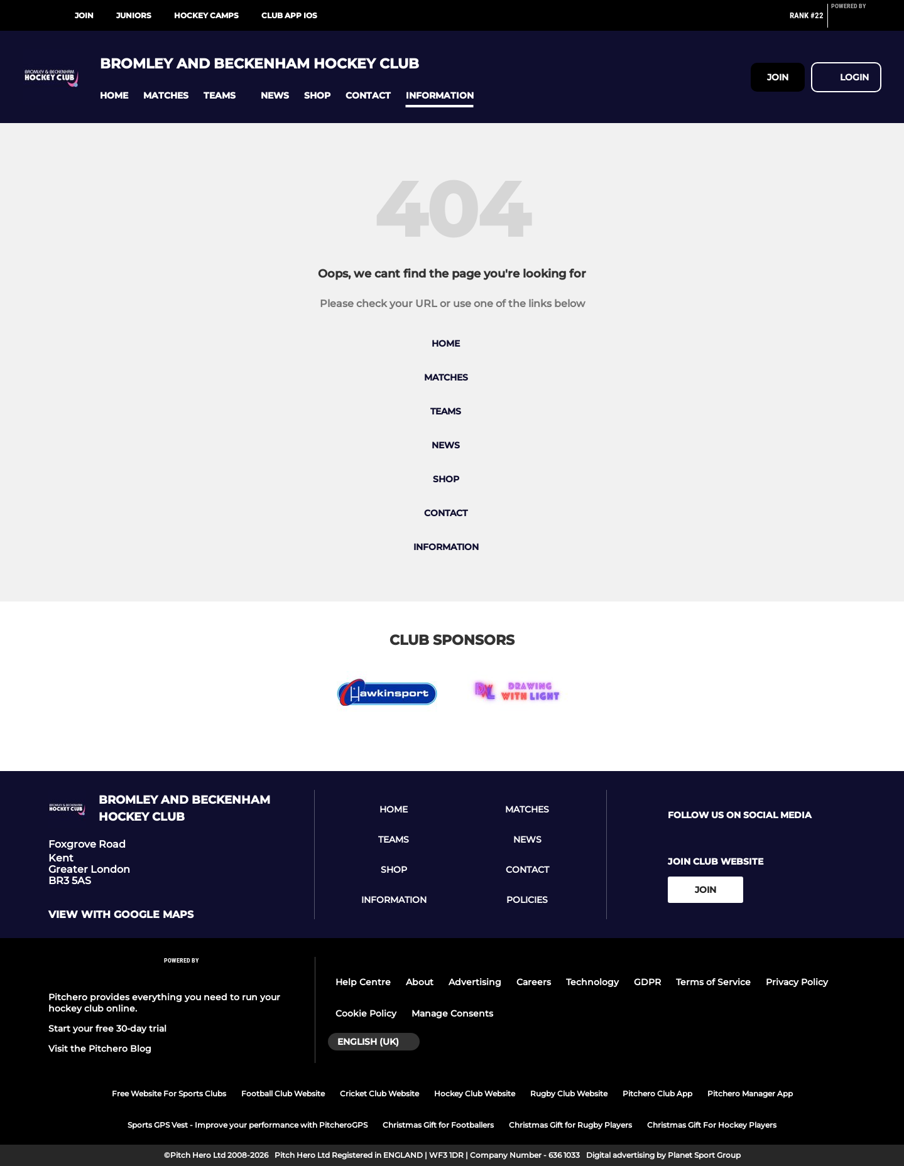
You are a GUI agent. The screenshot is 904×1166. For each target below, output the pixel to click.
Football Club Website (283, 1093)
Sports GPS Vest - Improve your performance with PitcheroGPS (248, 1125)
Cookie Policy (365, 1013)
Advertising (475, 982)
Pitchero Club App (657, 1093)
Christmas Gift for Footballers (438, 1125)
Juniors (133, 15)
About (419, 982)
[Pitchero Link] (856, 20)
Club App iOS (289, 15)
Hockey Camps (206, 15)
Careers (533, 982)
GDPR (647, 982)
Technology (592, 982)
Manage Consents (452, 1013)
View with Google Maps (120, 914)
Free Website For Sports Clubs (169, 1093)
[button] (114, 96)
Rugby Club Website (568, 1093)
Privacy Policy (797, 982)
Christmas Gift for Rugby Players (570, 1125)
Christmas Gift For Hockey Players (711, 1125)
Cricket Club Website (379, 1093)
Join (84, 15)
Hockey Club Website (474, 1093)
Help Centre (363, 982)
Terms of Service (713, 982)
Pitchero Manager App (750, 1093)
